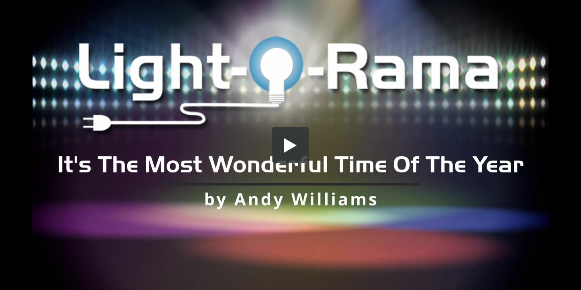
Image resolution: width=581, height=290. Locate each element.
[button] (290, 145)
